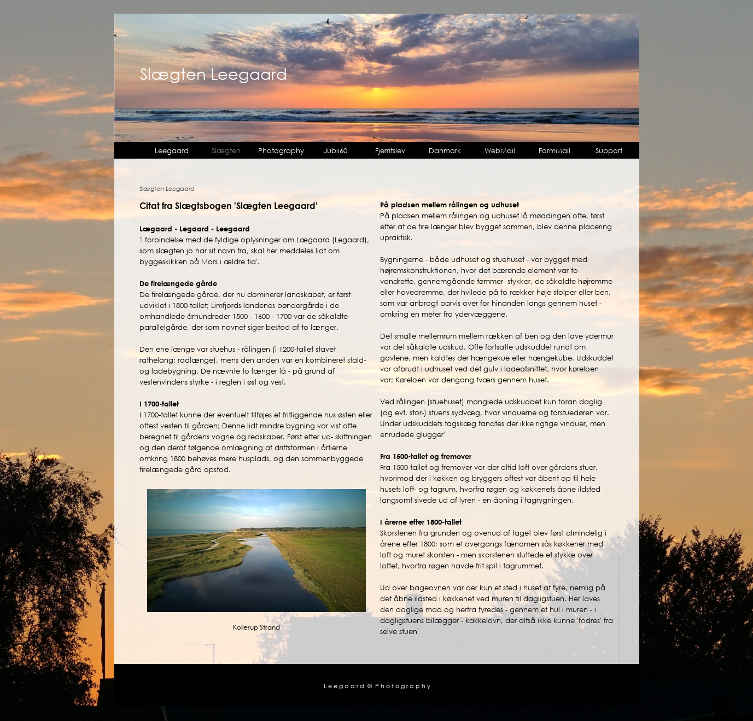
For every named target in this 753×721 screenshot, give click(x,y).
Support (609, 150)
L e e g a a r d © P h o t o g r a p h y (377, 685)
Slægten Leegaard (213, 73)
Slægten (226, 150)
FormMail (554, 150)
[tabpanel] (256, 337)
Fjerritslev (390, 150)
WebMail (500, 150)
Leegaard (172, 150)
